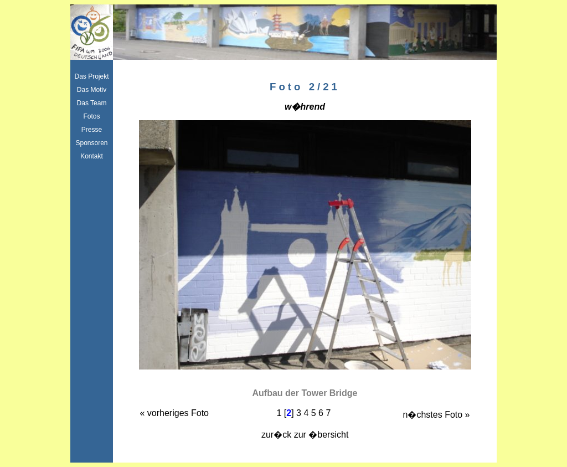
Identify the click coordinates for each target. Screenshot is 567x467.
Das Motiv (91, 90)
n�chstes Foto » (436, 414)
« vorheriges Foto (174, 413)
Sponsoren (91, 143)
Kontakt (91, 156)
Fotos (91, 116)
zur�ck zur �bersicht (304, 434)
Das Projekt (91, 76)
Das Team (92, 103)
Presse (91, 130)
